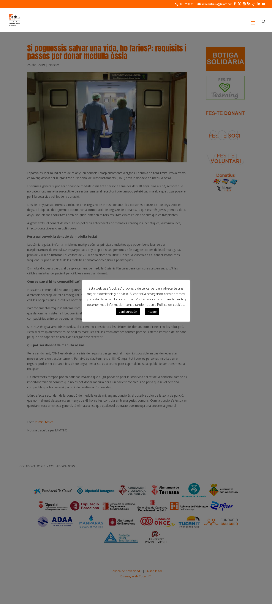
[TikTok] (253, 4)
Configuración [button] (128, 312)
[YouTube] (263, 4)
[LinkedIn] (258, 4)
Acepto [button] (152, 312)
